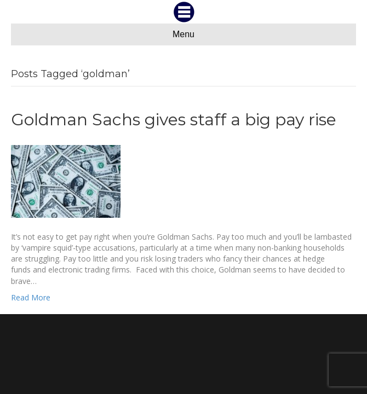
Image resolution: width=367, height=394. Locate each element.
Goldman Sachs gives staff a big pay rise (173, 119)
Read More (30, 297)
